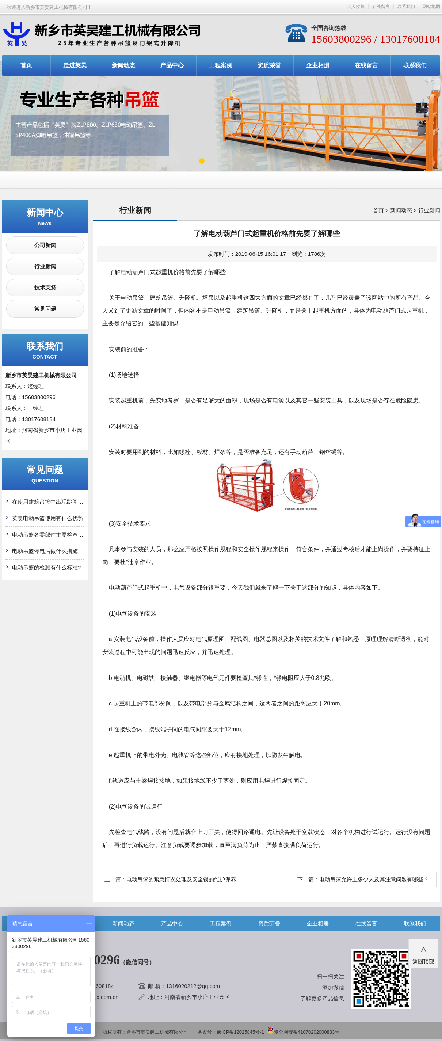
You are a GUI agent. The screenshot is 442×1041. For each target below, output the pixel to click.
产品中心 (172, 65)
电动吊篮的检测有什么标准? (46, 567)
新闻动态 (123, 65)
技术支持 (45, 287)
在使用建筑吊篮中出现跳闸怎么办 (53, 502)
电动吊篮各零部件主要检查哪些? (52, 534)
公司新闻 (45, 245)
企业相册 (317, 65)
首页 (26, 65)
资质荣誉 (269, 65)
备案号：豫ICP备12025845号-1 (231, 1032)
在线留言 (381, 6)
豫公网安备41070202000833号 (303, 1032)
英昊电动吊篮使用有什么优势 (47, 518)
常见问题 (45, 309)
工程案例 (220, 65)
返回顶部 (423, 953)
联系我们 (406, 6)
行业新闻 (45, 266)
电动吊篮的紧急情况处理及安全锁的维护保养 (181, 879)
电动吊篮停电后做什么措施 (45, 551)
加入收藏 (356, 6)
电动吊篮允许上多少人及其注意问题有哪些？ (374, 879)
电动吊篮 (132, 298)
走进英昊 (75, 65)
